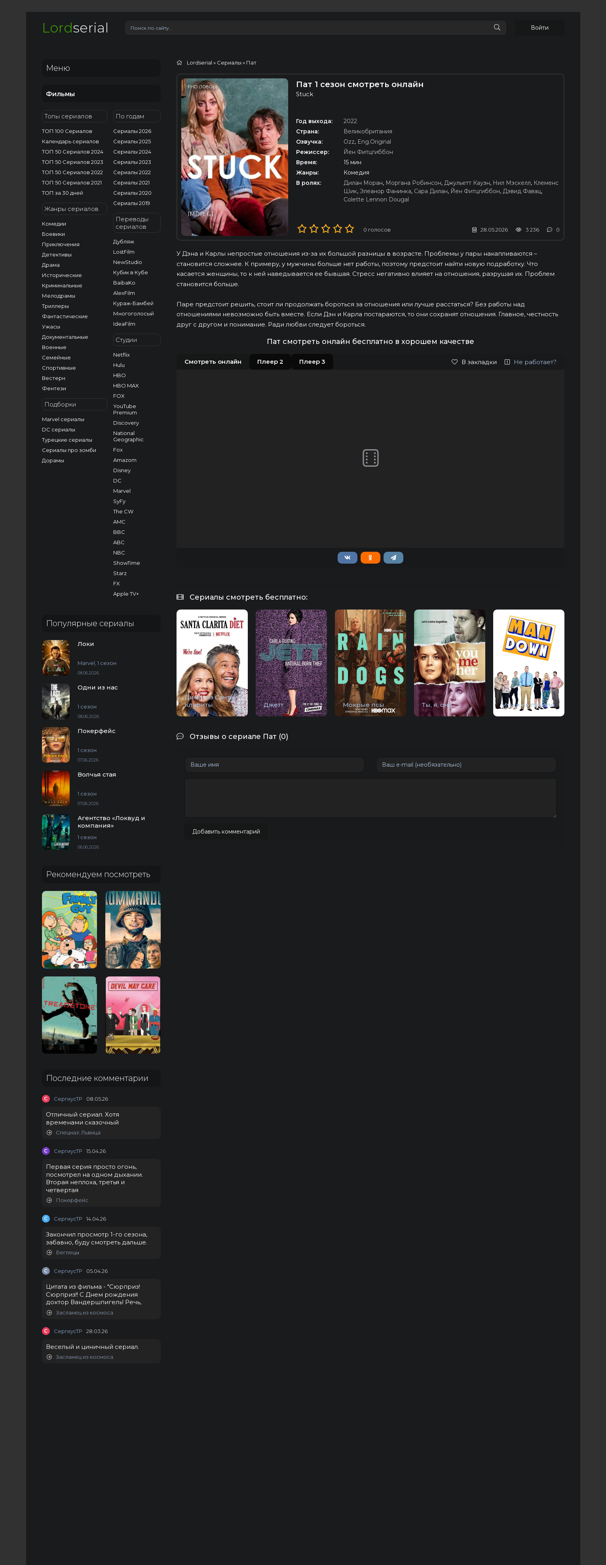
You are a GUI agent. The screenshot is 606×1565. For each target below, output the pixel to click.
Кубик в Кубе (130, 272)
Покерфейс (67, 1200)
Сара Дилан (431, 191)
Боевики (53, 234)
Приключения (61, 244)
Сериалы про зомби (69, 450)
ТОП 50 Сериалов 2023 (72, 162)
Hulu (119, 365)
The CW (123, 511)
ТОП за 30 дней (62, 193)
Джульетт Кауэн (467, 182)
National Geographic (128, 436)
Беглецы (63, 1252)
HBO (119, 375)
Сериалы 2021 (131, 182)
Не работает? (531, 362)
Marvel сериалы (63, 419)
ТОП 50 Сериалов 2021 (72, 182)
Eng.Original (374, 141)
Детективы (57, 254)
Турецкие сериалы (67, 440)
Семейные (56, 357)
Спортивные (59, 368)
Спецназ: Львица (74, 1132)
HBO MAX (126, 385)
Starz (120, 573)
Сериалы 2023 (132, 162)
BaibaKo (124, 282)
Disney (122, 470)
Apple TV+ (126, 594)
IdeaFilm (124, 324)
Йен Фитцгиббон (368, 152)
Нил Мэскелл (512, 182)
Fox (118, 449)
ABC (119, 542)
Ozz (349, 141)
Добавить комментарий (226, 831)
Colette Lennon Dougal (376, 199)
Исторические (62, 275)
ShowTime (126, 563)
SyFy (119, 501)
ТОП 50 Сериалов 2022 (72, 172)
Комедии (54, 223)
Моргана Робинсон (413, 182)
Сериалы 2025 (132, 141)
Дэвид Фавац (522, 191)
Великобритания (368, 131)
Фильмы (60, 94)
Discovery (126, 423)
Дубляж (123, 241)
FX (116, 583)
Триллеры (55, 306)
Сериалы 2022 (132, 172)
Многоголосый (133, 313)
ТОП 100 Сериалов (67, 131)
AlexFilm (124, 293)
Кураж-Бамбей (133, 303)
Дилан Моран (363, 182)
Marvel (122, 491)
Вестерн (53, 378)
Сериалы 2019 (131, 203)
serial (75, 27)
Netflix (121, 354)
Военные (54, 347)
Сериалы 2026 (132, 131)
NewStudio (127, 262)
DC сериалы (58, 429)
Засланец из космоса (80, 1312)
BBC (119, 532)
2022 (350, 121)
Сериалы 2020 (132, 193)
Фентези (54, 388)
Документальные (65, 337)
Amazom (125, 460)
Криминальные (62, 285)
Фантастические (65, 316)
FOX (119, 396)
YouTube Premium (125, 409)
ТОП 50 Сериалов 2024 (72, 151)
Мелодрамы (58, 295)
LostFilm (124, 252)
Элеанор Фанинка (385, 191)
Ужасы (51, 326)
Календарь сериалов (70, 141)
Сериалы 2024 (132, 151)
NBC (119, 552)
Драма (51, 265)
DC (117, 480)
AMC (119, 522)
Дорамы (53, 460)
